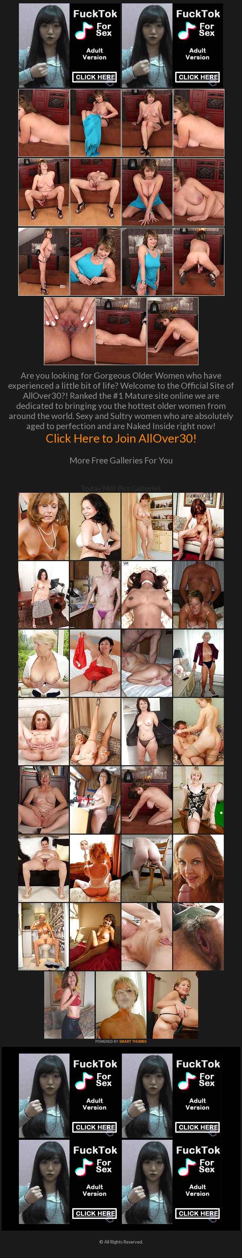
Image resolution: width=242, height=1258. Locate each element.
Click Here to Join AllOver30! (121, 438)
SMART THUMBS (132, 1041)
